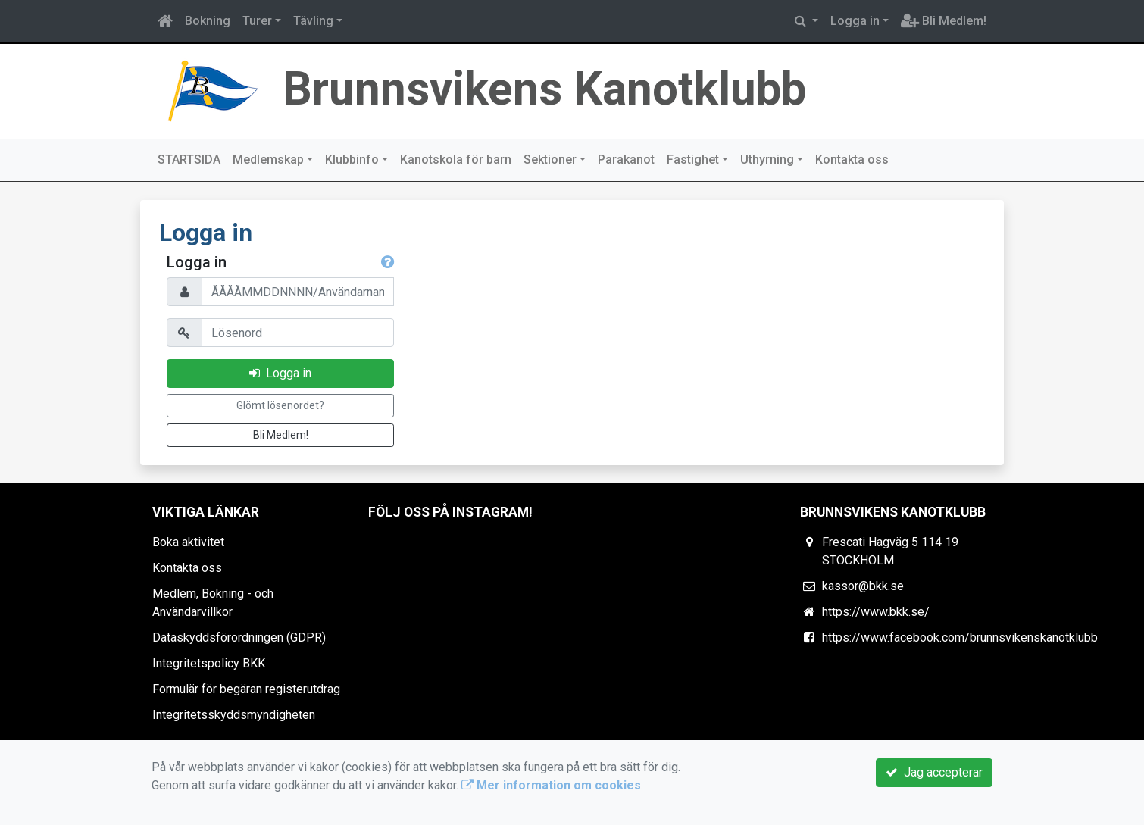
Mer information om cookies (551, 785)
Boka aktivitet (188, 542)
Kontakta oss (852, 159)
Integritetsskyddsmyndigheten (233, 715)
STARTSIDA (189, 159)
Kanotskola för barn (455, 159)
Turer (257, 21)
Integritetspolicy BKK (208, 663)
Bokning (207, 21)
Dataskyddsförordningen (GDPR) (239, 637)
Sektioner (550, 159)
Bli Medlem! (943, 21)
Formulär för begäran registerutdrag (246, 689)
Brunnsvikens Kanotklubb (544, 89)
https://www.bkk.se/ (876, 612)
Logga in (855, 21)
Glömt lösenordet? (280, 405)
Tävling (313, 21)
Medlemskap (268, 159)
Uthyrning (767, 159)
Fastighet (693, 159)
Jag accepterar (934, 772)
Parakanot (626, 159)
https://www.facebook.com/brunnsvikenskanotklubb (960, 637)
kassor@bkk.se (863, 586)
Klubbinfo (352, 159)
